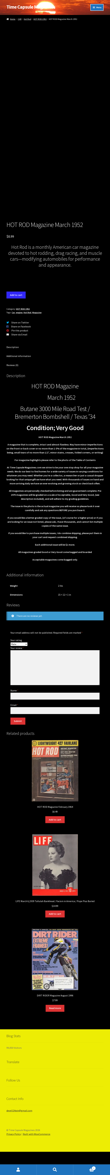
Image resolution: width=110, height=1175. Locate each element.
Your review (17, 671)
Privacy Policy (13, 1157)
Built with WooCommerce (36, 1157)
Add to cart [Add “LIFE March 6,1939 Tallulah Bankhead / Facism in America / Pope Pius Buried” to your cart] (55, 937)
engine (19, 335)
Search (55, 1170)
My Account (18, 1170)
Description (12, 370)
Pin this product (19, 353)
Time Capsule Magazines (30, 7)
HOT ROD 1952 (40, 19)
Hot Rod (27, 19)
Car (13, 335)
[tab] (55, 370)
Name (14, 713)
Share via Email (19, 357)
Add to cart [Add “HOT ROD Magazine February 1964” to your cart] (55, 842)
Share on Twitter (20, 345)
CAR (20, 19)
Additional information (18, 379)
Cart (84, 1167)
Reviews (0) (12, 388)
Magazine (36, 335)
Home (12, 19)
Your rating (16, 663)
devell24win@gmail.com (19, 1133)
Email (14, 728)
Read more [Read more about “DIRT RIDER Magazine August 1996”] (55, 1031)
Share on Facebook (21, 349)
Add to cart (16, 318)
